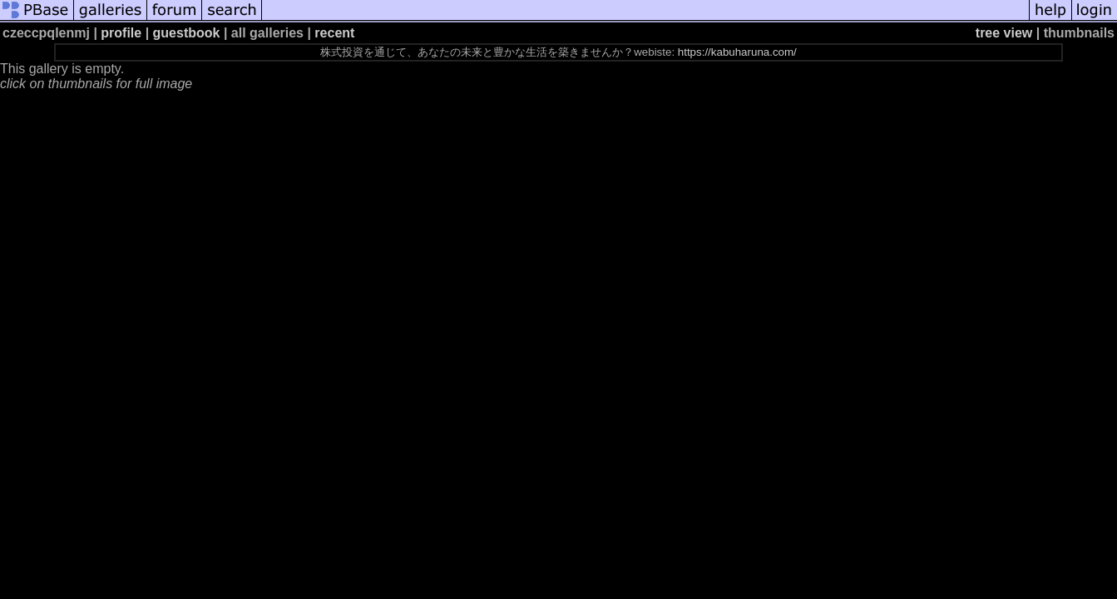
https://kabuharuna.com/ (737, 52)
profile (121, 33)
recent (334, 33)
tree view (1004, 33)
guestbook (186, 33)
